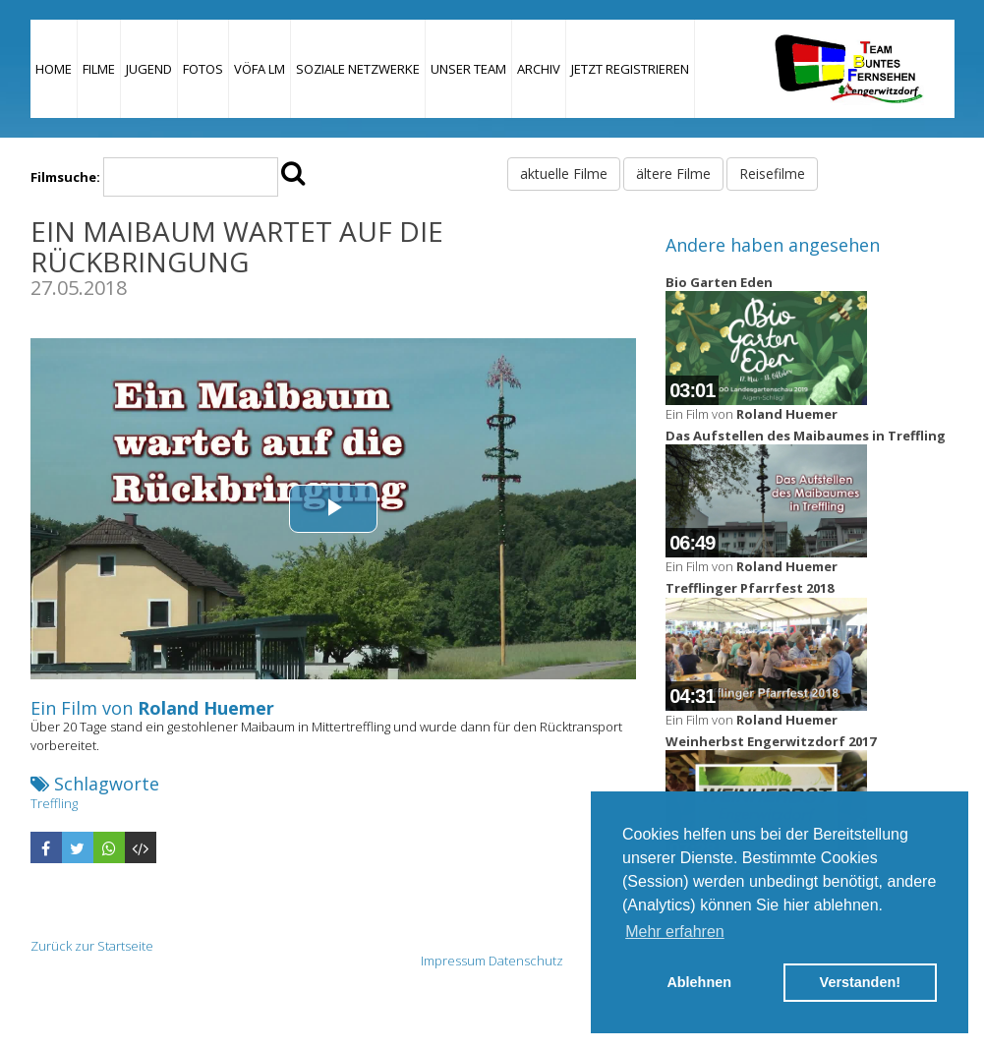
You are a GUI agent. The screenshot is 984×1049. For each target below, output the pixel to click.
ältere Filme (673, 173)
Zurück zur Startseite (91, 946)
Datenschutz (526, 960)
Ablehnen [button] (698, 982)
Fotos (203, 69)
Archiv (538, 69)
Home (53, 69)
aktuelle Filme (564, 173)
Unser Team (468, 69)
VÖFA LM (259, 69)
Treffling (54, 803)
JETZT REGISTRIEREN (630, 69)
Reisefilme (772, 173)
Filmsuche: (65, 177)
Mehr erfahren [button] (674, 931)
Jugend (149, 69)
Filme (99, 69)
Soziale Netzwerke (358, 69)
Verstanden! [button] (860, 982)
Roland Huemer (206, 708)
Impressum (453, 960)
